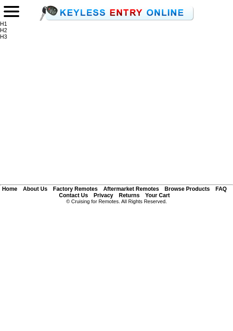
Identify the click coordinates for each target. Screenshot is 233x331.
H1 (3, 24)
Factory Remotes (75, 189)
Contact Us (73, 195)
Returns (129, 195)
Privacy (103, 195)
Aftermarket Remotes (131, 189)
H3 (3, 37)
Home (9, 189)
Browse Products (187, 189)
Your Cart (157, 195)
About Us (35, 189)
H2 (3, 30)
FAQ (221, 189)
